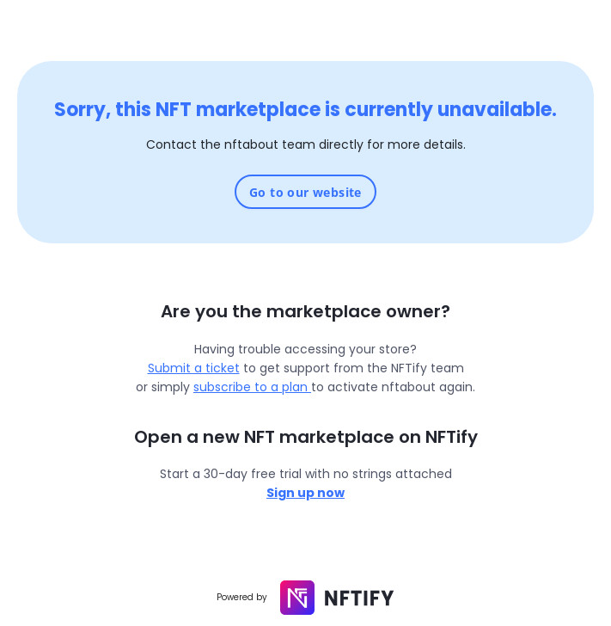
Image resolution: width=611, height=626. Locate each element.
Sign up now (305, 492)
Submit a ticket (194, 368)
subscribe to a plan (252, 387)
